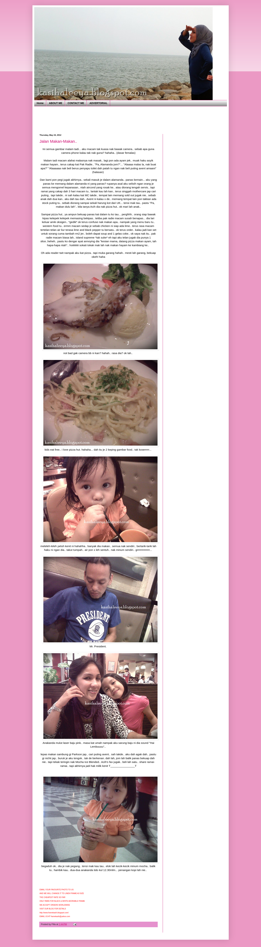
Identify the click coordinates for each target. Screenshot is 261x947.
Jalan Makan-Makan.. (58, 141)
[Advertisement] (104, 120)
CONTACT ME (76, 103)
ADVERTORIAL (98, 103)
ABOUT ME (55, 103)
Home (40, 103)
